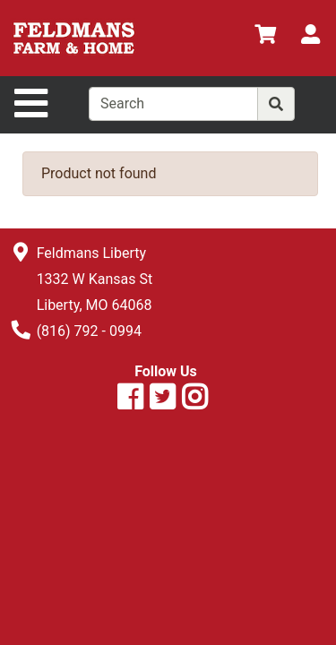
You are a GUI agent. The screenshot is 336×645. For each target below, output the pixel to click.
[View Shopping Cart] (265, 37)
